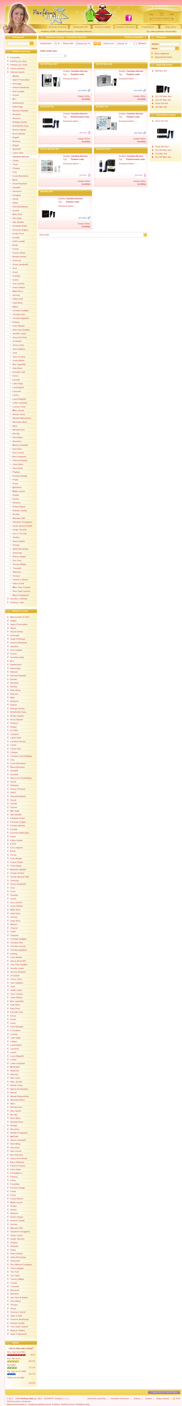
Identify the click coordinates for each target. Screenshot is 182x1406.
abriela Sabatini (16, 869)
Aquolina (12, 646)
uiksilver (14, 487)
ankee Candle (16, 1323)
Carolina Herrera (83, 31)
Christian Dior (16, 314)
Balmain (12, 672)
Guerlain (13, 275)
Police (11, 1180)
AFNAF (13, 1136)
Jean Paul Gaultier (17, 964)
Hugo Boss (15, 302)
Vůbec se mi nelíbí (15, 1377)
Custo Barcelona (17, 175)
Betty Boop (14, 690)
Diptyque (12, 785)
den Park (14, 214)
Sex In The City (17, 533)
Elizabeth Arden (17, 225)
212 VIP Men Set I (48, 64)
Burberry (14, 141)
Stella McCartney (17, 548)
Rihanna (13, 502)
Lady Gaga (15, 383)
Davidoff (13, 187)
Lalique (12, 1041)
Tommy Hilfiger (16, 564)
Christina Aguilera (18, 318)
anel (12, 924)
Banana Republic (17, 110)
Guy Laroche (15, 283)
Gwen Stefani (16, 287)
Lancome (14, 391)
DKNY (12, 202)
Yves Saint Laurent (17, 1327)
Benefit (12, 679)
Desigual (14, 195)
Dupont (12, 807)
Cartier (13, 160)
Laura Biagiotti (16, 398)
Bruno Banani (16, 133)
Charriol (12, 928)
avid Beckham (16, 767)
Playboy (13, 471)
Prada (12, 479)
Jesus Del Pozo (17, 337)
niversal (13, 1290)
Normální (11, 1365)
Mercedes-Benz (17, 422)
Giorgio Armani (15, 873)
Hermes (13, 295)
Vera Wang (14, 1301)
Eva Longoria (15, 847)
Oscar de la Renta (17, 1158)
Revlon (13, 498)
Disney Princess (16, 789)
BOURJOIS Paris (18, 125)
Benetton (14, 114)
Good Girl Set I (103, 149)
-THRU (12, 730)
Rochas (13, 514)
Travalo (12, 1283)
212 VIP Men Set (104, 64)
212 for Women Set (49, 149)
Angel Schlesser (16, 639)
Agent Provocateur (18, 79)
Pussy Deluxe (15, 1199)
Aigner (11, 628)
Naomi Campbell (16, 1140)
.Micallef (13, 1067)
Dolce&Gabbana (17, 206)
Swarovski (14, 552)
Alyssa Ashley (15, 631)
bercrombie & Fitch (18, 617)
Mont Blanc (15, 437)
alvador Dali (16, 518)
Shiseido (12, 1246)
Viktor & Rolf (15, 583)
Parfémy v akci (15, 602)
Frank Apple (14, 866)
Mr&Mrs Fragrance (17, 1133)
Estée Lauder (16, 241)
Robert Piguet (16, 506)
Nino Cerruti (15, 452)
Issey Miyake (16, 325)
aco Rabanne (16, 456)
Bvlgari (13, 145)
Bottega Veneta (17, 122)
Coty (12, 171)
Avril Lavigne (15, 91)
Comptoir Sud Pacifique (19, 756)
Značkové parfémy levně (39, 1404)
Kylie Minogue (15, 1027)
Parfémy (56, 1404)
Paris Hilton (15, 464)
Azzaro (13, 95)
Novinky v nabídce (17, 599)
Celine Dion (14, 749)
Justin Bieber (16, 360)
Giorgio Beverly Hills (18, 877)
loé (12, 306)
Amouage (14, 83)
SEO (40, 1398)
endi (12, 245)
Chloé (11, 931)
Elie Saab (14, 218)
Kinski (11, 1019)
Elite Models (15, 222)
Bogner (12, 705)
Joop (12, 352)
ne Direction (15, 1155)
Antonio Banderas (18, 87)
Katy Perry (13, 1008)
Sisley (11, 1250)
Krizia (11, 1023)
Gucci (12, 272)
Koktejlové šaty (83, 1404)
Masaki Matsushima (19, 418)
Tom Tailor (13, 1275)
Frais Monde (14, 858)
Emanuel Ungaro (17, 229)
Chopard (12, 935)
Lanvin (13, 395)
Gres (12, 268)
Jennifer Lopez (16, 333)
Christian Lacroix (16, 946)
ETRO (11, 844)
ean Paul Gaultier (18, 329)
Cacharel (13, 734)
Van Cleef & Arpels (17, 1297)
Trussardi (14, 568)
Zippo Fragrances (17, 1334)
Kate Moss (14, 368)
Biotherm (13, 701)
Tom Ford (14, 560)
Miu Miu (13, 433)
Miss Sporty (14, 1111)
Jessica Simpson (16, 972)
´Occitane (14, 1030)
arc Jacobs (15, 410)
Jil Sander (14, 341)
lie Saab (13, 811)
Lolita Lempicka (17, 402)
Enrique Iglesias (16, 825)
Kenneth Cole (16, 372)
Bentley (12, 687)
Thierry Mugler (15, 1268)
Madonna (13, 1071)
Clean (12, 164)
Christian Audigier (18, 310)
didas (13, 75)
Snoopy (13, 544)
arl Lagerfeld (16, 364)
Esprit (11, 836)
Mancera (12, 1074)
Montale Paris (15, 1122)
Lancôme (13, 1049)
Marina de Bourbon (17, 1089)
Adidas (12, 621)
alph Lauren (16, 491)
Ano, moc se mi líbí (16, 1352)
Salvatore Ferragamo (19, 521)
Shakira (13, 537)
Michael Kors (16, 429)
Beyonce (14, 118)
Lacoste (12, 1034)
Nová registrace (162, 53)
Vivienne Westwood (18, 1319)
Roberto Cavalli (17, 510)
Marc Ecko (13, 1078)
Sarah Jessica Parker (19, 525)
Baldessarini (15, 102)
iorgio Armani (16, 256)
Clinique (13, 168)
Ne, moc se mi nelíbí (16, 1371)
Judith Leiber (14, 990)
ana (12, 179)
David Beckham (17, 183)
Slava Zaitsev (16, 541)
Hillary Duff (15, 298)
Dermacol (14, 191)
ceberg (13, 322)
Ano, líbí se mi (13, 1358)
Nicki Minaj (13, 1144)
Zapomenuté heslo (163, 57)
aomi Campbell (17, 445)
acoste (13, 379)
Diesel (12, 198)
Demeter (12, 774)
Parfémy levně (67, 1404)
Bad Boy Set (46, 191)
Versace (13, 575)
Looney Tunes (16, 406)
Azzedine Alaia (15, 657)
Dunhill (13, 210)
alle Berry (15, 291)
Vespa (11, 1308)
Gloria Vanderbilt (17, 264)
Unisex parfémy (16, 68)
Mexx (12, 425)
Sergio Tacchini (17, 529)
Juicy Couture (16, 356)
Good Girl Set (47, 106)
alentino (14, 571)
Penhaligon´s (14, 1173)
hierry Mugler (16, 556)
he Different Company (19, 1264)
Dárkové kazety (66, 31)
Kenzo (12, 375)
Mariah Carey (16, 414)
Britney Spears (16, 129)
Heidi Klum (13, 913)
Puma (12, 483)
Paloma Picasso (17, 460)
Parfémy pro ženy (17, 61)
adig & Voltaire (16, 1330)
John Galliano (16, 349)
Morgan (12, 1125)
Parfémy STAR (48, 31)
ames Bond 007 (16, 961)
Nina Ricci (14, 448)
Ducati (11, 800)
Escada (13, 237)
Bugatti (13, 137)
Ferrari (13, 248)
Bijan (11, 697)
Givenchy (14, 260)
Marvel (12, 1092)
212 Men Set (102, 106)
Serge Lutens (15, 1235)
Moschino (14, 441)
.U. (12, 99)
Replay (13, 494)
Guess (12, 279)
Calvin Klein (15, 152)
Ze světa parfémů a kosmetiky (161, 31)
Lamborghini (15, 387)
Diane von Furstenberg (19, 778)
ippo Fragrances (18, 595)
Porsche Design (17, 475)
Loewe (11, 1059)
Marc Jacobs (14, 1082)
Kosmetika (13, 57)
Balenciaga (15, 106)
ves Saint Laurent (18, 591)
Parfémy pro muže (17, 65)
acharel (14, 148)
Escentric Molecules (18, 833)
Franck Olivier (16, 252)
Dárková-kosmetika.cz (17, 1404)
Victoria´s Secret (17, 579)
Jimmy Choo (15, 345)
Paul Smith (15, 468)
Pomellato (13, 1184)
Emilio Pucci (15, 233)
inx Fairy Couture (18, 587)
